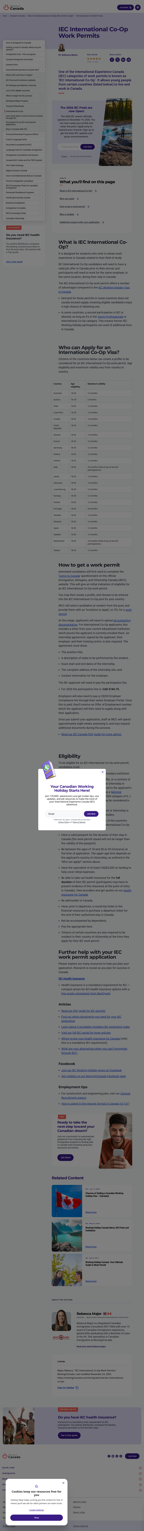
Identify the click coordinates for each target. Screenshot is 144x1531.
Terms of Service (79, 822)
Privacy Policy (63, 822)
